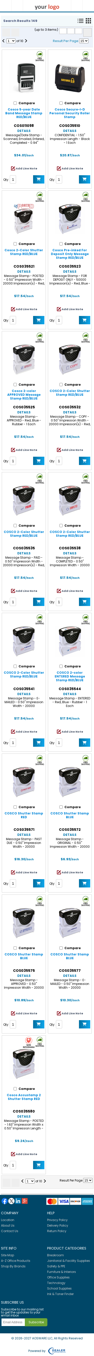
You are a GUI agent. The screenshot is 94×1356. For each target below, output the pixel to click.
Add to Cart (38, 179)
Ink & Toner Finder (60, 1294)
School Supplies (59, 1288)
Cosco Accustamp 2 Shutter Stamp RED (24, 1097)
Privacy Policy (57, 1220)
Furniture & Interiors (61, 1272)
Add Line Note (26, 168)
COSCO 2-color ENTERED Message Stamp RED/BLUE (70, 676)
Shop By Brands (13, 1266)
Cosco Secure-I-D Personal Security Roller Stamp (69, 113)
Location (7, 1220)
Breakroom (55, 1255)
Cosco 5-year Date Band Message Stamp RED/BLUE (23, 113)
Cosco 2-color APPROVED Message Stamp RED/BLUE (24, 395)
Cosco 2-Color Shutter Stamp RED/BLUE (24, 252)
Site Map (7, 1255)
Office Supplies (58, 1277)
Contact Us (9, 1231)
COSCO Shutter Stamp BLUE (69, 815)
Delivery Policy (57, 1225)
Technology (56, 1283)
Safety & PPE (56, 1266)
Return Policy (56, 1231)
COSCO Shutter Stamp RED (24, 815)
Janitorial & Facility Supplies (68, 1261)
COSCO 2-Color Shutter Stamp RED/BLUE (70, 393)
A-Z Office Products (15, 1261)
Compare (87, 32)
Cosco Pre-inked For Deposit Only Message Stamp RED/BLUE (70, 254)
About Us (8, 1225)
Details (24, 131)
